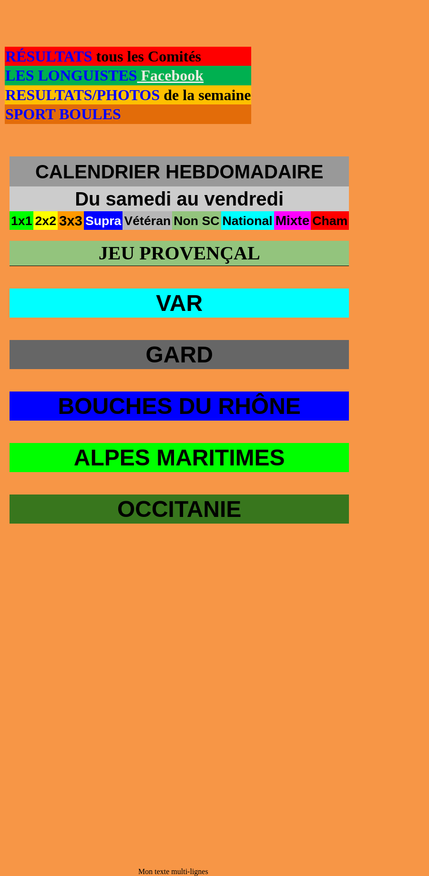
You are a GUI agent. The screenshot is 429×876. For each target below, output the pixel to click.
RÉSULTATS (48, 56)
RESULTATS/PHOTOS (84, 94)
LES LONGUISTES (71, 75)
